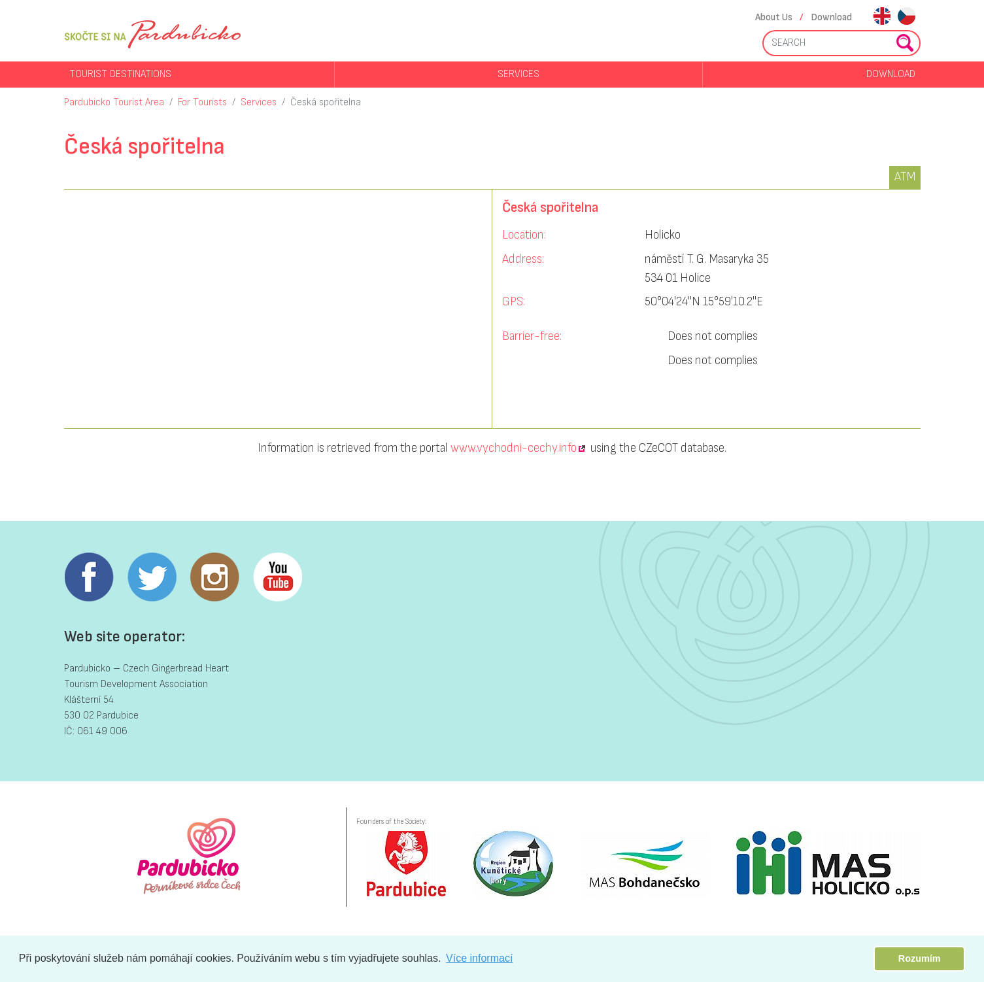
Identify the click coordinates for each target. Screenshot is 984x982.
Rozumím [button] (919, 958)
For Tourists (202, 102)
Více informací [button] (479, 958)
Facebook (89, 577)
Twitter (152, 577)
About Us (773, 17)
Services (518, 74)
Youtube (277, 577)
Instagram (214, 577)
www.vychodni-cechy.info (513, 448)
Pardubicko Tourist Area (114, 102)
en (882, 17)
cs (906, 17)
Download (831, 17)
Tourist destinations (120, 74)
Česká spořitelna (325, 102)
